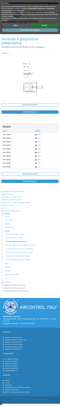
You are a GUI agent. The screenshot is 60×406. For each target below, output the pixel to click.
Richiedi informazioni (30, 105)
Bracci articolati (8, 194)
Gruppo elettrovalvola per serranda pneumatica (19, 249)
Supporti (7, 263)
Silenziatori (7, 282)
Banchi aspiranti (9, 205)
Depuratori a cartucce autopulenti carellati (17, 202)
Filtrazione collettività (11, 363)
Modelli (5, 53)
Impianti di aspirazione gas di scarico (16, 340)
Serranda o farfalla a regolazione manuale (18, 259)
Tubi (6, 278)
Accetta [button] (44, 397)
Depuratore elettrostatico (12, 211)
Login (39, 135)
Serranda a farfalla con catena (14, 238)
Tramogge (8, 271)
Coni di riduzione (9, 227)
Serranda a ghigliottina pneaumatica (16, 241)
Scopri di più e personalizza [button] (30, 402)
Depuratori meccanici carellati (13, 197)
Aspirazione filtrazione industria (19, 31)
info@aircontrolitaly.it (10, 323)
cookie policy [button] (20, 382)
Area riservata (53, 4)
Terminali (7, 267)
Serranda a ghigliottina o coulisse (15, 234)
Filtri (5, 208)
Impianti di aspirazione (12, 368)
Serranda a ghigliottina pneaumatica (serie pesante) (20, 245)
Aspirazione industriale (12, 361)
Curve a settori (9, 220)
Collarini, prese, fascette (11, 274)
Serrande (37, 31)
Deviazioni (8, 224)
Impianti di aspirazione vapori (14, 347)
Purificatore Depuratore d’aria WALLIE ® (16, 291)
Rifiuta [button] (16, 397)
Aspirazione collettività (12, 359)
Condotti (31, 31)
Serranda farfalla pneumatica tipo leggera (18, 256)
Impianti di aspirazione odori (13, 342)
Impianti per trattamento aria (13, 349)
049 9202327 (44, 319)
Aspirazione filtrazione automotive (14, 288)
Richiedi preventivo (30, 112)
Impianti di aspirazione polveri (14, 344)
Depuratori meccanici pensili (12, 200)
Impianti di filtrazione (11, 370)
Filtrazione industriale (11, 366)
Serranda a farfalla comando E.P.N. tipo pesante (19, 252)
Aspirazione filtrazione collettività (14, 285)
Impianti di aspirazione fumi (13, 337)
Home (3, 31)
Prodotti (8, 31)
